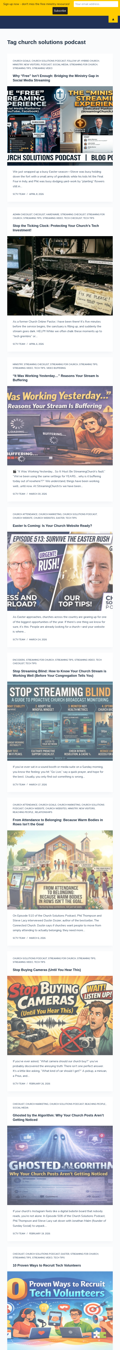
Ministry (18, 64)
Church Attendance (25, 514)
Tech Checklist (73, 218)
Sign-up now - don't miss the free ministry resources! (36, 4)
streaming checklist (73, 214)
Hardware (52, 214)
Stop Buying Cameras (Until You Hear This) (47, 970)
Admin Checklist (22, 214)
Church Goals (22, 60)
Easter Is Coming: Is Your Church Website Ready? (52, 526)
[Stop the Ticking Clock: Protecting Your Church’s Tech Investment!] (60, 275)
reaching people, (23, 812)
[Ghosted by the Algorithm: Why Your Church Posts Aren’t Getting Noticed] (60, 1165)
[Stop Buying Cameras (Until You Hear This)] (60, 1015)
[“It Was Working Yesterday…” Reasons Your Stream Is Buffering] (60, 425)
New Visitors (32, 64)
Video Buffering (56, 368)
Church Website (23, 517)
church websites (44, 517)
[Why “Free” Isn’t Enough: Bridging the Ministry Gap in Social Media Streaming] (60, 125)
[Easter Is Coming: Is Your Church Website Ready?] (60, 571)
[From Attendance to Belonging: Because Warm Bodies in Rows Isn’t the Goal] (60, 870)
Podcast (46, 64)
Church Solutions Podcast (49, 60)
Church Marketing (50, 514)
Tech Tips (88, 218)
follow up (73, 60)
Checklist (39, 214)
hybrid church (90, 60)
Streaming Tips (22, 68)
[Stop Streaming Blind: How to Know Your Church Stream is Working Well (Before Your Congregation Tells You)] (60, 721)
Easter (60, 517)
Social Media (60, 64)
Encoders (19, 659)
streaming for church (83, 64)
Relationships (43, 812)
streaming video (42, 68)
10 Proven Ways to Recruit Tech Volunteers (47, 1265)
